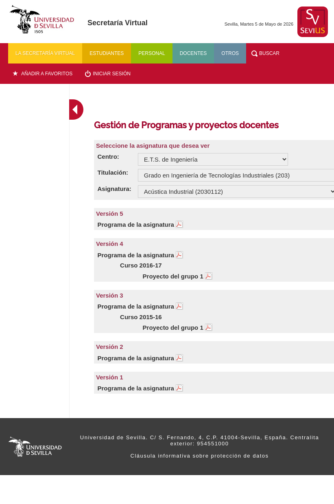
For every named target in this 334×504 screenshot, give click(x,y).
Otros (230, 53)
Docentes (193, 53)
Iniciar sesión (112, 74)
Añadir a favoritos (46, 74)
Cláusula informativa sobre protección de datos (200, 456)
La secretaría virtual (45, 53)
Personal (151, 53)
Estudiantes (107, 53)
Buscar (269, 53)
